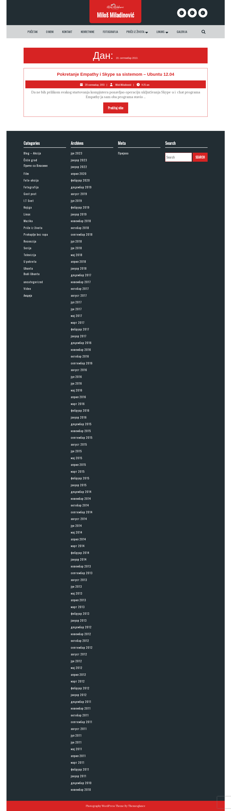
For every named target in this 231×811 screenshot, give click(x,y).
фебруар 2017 (80, 329)
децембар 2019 (81, 187)
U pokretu (30, 261)
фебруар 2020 (80, 180)
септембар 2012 (82, 647)
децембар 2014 (81, 491)
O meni (50, 31)
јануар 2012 (79, 694)
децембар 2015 (81, 424)
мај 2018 (76, 255)
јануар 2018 (79, 268)
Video (27, 288)
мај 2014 (76, 532)
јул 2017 (76, 302)
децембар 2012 (81, 627)
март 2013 (78, 607)
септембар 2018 (82, 234)
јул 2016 (76, 376)
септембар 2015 (82, 437)
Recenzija (30, 241)
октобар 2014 (80, 505)
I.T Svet (29, 200)
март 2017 (78, 322)
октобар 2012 (80, 640)
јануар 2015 (79, 485)
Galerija (182, 31)
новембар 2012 (81, 634)
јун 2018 (76, 248)
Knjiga (28, 207)
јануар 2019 (79, 214)
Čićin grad (30, 160)
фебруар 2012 (80, 688)
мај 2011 (76, 749)
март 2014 (78, 546)
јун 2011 (76, 742)
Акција (28, 295)
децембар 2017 (81, 275)
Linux (27, 214)
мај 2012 (76, 667)
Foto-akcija (31, 180)
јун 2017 (76, 309)
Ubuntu (28, 268)
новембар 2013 (81, 566)
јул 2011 (76, 735)
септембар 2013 (82, 573)
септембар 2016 (82, 363)
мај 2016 (76, 390)
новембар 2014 (81, 498)
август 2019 (79, 194)
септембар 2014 (82, 512)
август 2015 (79, 444)
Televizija (30, 255)
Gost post (30, 194)
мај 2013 (76, 593)
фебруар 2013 (80, 613)
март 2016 (78, 403)
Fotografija (110, 31)
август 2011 (79, 728)
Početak (33, 31)
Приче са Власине (36, 165)
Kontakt (67, 31)
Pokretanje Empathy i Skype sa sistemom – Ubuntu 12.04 (115, 74)
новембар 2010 (81, 789)
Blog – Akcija (32, 153)
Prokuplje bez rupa (36, 234)
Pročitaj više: (118, 108)
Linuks (160, 31)
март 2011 (77, 762)
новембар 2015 (81, 431)
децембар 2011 (81, 701)
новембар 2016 (81, 349)
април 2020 (79, 173)
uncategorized (33, 282)
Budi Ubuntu (32, 274)
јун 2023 (76, 153)
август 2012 (79, 654)
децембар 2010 (81, 783)
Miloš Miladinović (115, 14)
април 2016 (78, 397)
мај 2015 (76, 458)
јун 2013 (76, 586)
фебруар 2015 (80, 478)
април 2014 (78, 539)
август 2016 (79, 370)
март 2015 (78, 471)
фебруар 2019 (80, 207)
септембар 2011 (81, 722)
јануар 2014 (79, 559)
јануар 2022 (79, 166)
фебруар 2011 (80, 769)
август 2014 (79, 518)
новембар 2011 (81, 708)
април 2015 (78, 464)
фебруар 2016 (80, 410)
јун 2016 (76, 383)
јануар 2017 (79, 336)
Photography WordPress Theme (105, 805)
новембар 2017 (81, 282)
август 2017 (79, 295)
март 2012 (78, 681)
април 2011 (78, 756)
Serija (27, 248)
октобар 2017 (80, 288)
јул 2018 (76, 241)
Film (26, 173)
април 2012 (78, 674)
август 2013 (79, 579)
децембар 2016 (81, 342)
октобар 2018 (80, 227)
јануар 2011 (78, 776)
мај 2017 (76, 315)
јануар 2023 (79, 160)
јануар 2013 (79, 620)
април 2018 (78, 261)
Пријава (123, 153)
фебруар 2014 (80, 552)
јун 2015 (76, 451)
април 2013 (78, 600)
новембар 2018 (81, 221)
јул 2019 (76, 200)
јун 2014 (76, 525)
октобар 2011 (80, 715)
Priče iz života (135, 31)
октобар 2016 (80, 356)
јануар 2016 (79, 417)
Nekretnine (87, 31)
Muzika (28, 221)
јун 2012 (76, 661)
